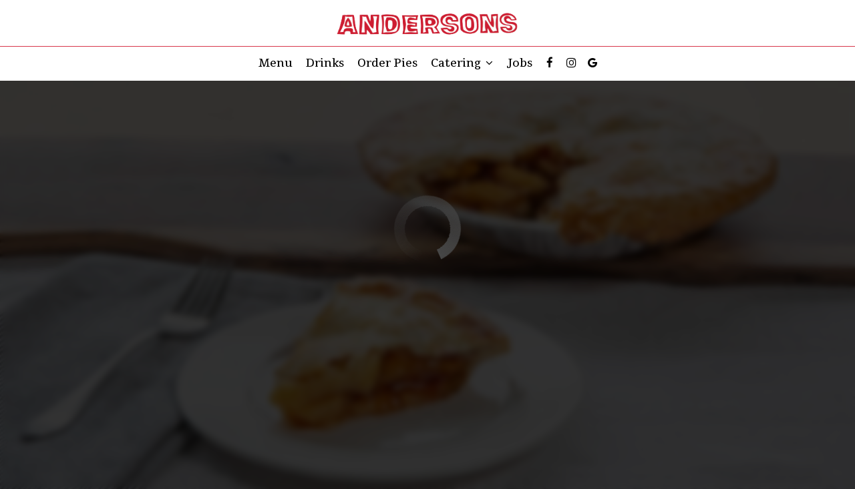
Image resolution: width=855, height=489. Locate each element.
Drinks (325, 63)
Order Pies (387, 63)
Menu (276, 63)
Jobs (519, 63)
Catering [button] (462, 63)
